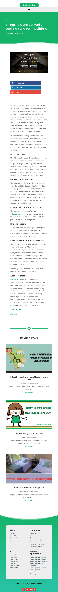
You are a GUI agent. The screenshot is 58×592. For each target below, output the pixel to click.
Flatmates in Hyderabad (37, 539)
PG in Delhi (13, 550)
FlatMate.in (15, 275)
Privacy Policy (14, 533)
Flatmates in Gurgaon (36, 533)
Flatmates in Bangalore (36, 535)
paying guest (32, 378)
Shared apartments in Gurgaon (39, 557)
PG (7, 20)
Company (12, 529)
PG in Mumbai (14, 563)
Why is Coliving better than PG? (29, 429)
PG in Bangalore (14, 557)
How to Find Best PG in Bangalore (29, 483)
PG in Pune (13, 559)
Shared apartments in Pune (38, 563)
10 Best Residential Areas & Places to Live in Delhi (29, 373)
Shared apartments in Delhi (38, 553)
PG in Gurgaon (14, 554)
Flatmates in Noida (35, 531)
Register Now (29, 5)
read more (29, 388)
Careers (12, 535)
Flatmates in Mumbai (36, 541)
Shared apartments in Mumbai (38, 569)
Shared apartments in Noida (38, 555)
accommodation (20, 209)
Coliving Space (31, 432)
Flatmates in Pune (35, 537)
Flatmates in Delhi (35, 529)
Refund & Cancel (15, 537)
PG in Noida (13, 552)
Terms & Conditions (15, 531)
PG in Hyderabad (15, 561)
